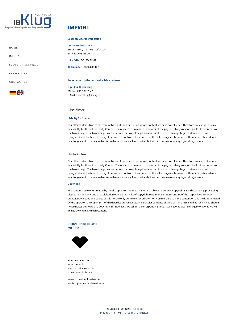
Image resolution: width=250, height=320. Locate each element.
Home (13, 48)
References (18, 73)
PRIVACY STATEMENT (112, 313)
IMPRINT (131, 313)
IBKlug (14, 56)
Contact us (18, 82)
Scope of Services (23, 65)
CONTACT (144, 313)
